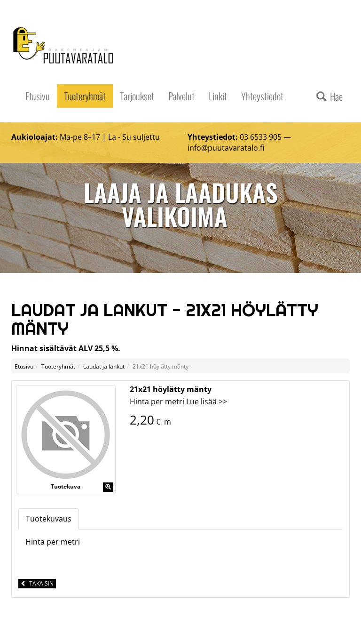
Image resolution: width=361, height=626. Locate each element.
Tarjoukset (137, 95)
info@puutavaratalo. (224, 148)
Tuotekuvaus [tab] (48, 519)
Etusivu (37, 95)
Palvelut (181, 95)
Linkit (218, 95)
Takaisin (37, 583)
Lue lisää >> (206, 401)
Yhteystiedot (262, 95)
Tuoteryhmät (85, 95)
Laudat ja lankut (104, 366)
